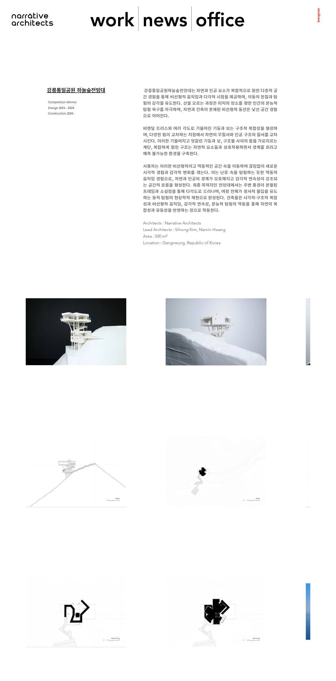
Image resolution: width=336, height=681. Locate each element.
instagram (318, 15)
